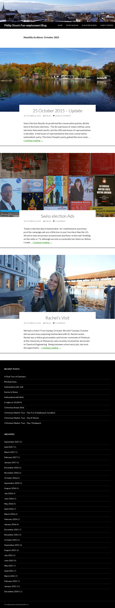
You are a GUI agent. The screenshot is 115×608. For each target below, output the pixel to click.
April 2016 (8, 509)
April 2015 (8, 571)
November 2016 (11, 473)
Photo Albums (72, 25)
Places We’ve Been (89, 25)
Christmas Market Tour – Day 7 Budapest (22, 423)
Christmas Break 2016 (14, 407)
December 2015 (11, 529)
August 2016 (10, 488)
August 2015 (10, 550)
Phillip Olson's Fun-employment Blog (25, 25)
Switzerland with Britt (14, 397)
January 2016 (10, 524)
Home (60, 25)
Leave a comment (63, 116)
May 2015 (8, 565)
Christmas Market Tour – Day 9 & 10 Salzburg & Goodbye (29, 412)
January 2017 (10, 462)
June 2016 (9, 498)
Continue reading (33, 140)
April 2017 (8, 447)
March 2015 (9, 576)
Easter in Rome (11, 392)
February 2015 (10, 581)
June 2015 (9, 560)
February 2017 (10, 457)
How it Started (106, 25)
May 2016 (8, 503)
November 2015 (11, 534)
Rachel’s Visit (57, 317)
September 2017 (11, 442)
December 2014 (11, 591)
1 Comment (60, 221)
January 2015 (10, 586)
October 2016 (10, 478)
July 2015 (8, 555)
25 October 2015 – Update (57, 110)
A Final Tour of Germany (15, 376)
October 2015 (10, 540)
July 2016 (8, 493)
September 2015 (11, 545)
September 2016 (11, 483)
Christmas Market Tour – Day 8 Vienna (21, 418)
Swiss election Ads (57, 215)
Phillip (48, 116)
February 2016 (10, 519)
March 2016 (9, 514)
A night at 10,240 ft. (13, 402)
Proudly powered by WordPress (16, 604)
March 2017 (9, 452)
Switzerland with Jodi (13, 387)
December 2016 (11, 467)
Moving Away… (11, 381)
